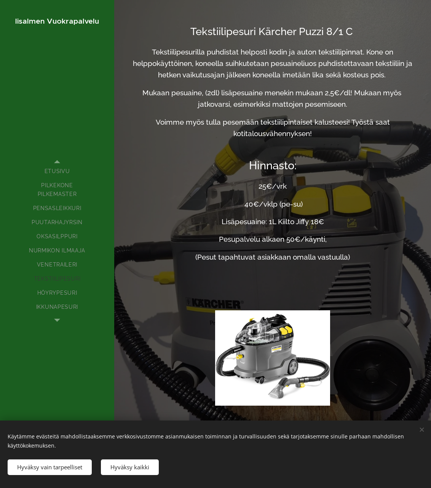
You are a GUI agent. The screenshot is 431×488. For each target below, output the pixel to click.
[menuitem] (57, 171)
